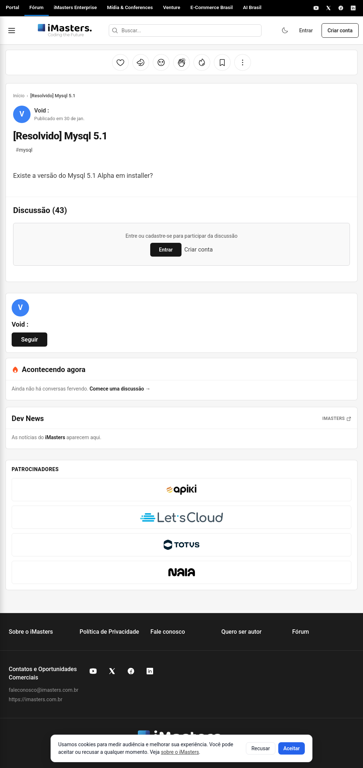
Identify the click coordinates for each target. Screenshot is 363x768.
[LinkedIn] (353, 8)
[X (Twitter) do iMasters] (112, 671)
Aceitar (291, 748)
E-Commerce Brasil (212, 7)
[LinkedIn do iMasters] (150, 671)
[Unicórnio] (141, 62)
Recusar (260, 748)
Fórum (36, 7)
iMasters (55, 437)
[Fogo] (202, 62)
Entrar (306, 30)
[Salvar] (222, 62)
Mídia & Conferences (130, 7)
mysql (24, 150)
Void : (41, 110)
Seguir (29, 339)
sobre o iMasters (180, 752)
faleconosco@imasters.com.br (44, 690)
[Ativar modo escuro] (284, 30)
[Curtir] (120, 62)
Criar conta (339, 30)
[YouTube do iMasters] (93, 671)
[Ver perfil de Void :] (20, 307)
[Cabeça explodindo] (161, 62)
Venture (171, 7)
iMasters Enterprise (75, 7)
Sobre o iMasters (31, 631)
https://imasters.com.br (35, 699)
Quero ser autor (241, 631)
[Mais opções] (243, 62)
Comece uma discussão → (119, 389)
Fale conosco (168, 631)
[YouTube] (316, 8)
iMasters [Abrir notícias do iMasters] (336, 418)
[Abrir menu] (11, 30)
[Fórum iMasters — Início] (64, 30)
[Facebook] (341, 8)
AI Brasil (252, 7)
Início (18, 95)
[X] (328, 8)
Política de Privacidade (109, 631)
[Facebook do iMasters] (131, 671)
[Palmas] (181, 62)
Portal (12, 7)
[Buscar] (114, 30)
